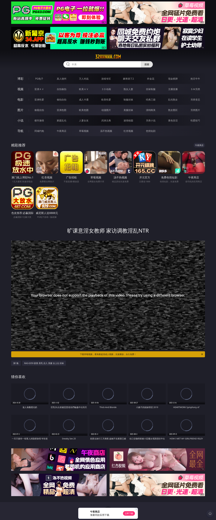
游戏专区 (106, 78)
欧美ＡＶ (84, 89)
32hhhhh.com (108, 57)
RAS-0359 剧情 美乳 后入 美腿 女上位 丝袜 (44, 363)
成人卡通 (84, 99)
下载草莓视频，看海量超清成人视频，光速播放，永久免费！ (141, 354)
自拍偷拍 (61, 89)
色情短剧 (150, 131)
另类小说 (150, 120)
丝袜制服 (150, 89)
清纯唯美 (150, 110)
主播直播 (173, 89)
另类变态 (195, 99)
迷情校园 (128, 120)
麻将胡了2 (128, 78)
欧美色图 (84, 110)
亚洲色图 (61, 110)
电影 (20, 99)
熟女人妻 (128, 89)
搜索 (146, 64)
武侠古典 (106, 120)
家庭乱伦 (61, 120)
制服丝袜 (128, 99)
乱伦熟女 (173, 99)
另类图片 (195, 110)
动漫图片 (106, 110)
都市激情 (39, 120)
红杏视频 (128, 131)
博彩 (20, 79)
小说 (20, 120)
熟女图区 (173, 110)
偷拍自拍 (61, 99)
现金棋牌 (173, 78)
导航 (20, 131)
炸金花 (150, 78)
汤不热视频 (106, 131)
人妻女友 (84, 120)
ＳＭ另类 (195, 89)
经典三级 (150, 99)
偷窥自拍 (39, 110)
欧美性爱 (106, 99)
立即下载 (129, 513)
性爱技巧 (195, 120)
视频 (20, 89)
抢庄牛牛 (195, 78)
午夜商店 (61, 131)
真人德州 (61, 78)
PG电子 (39, 78)
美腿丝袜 (128, 110)
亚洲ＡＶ (39, 89)
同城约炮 (39, 131)
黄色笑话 (173, 120)
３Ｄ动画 (106, 89)
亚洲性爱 (39, 99)
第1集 (16, 363)
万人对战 (84, 78)
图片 (20, 110)
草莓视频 (84, 131)
